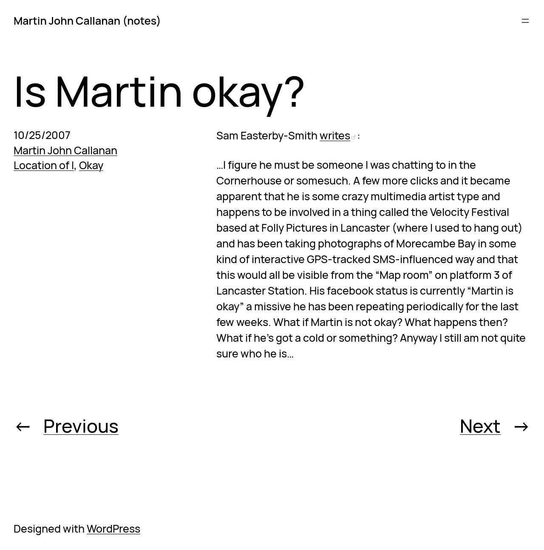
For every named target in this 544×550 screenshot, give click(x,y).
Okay (91, 165)
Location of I (44, 165)
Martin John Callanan (65, 150)
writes (335, 135)
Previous (81, 425)
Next (480, 425)
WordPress (113, 528)
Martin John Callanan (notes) (87, 20)
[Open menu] (525, 21)
